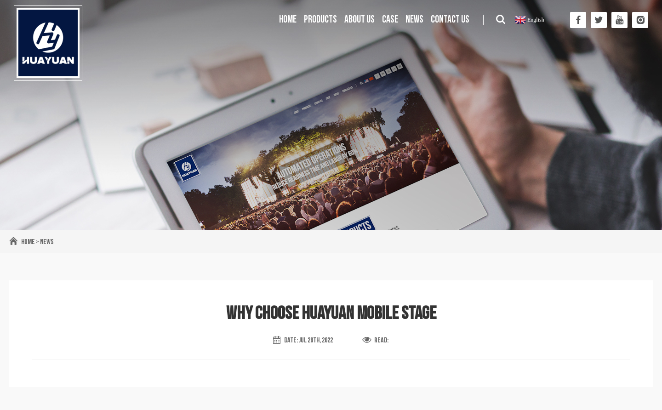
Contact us (450, 19)
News (414, 19)
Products (320, 19)
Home (288, 19)
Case (390, 19)
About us (359, 19)
